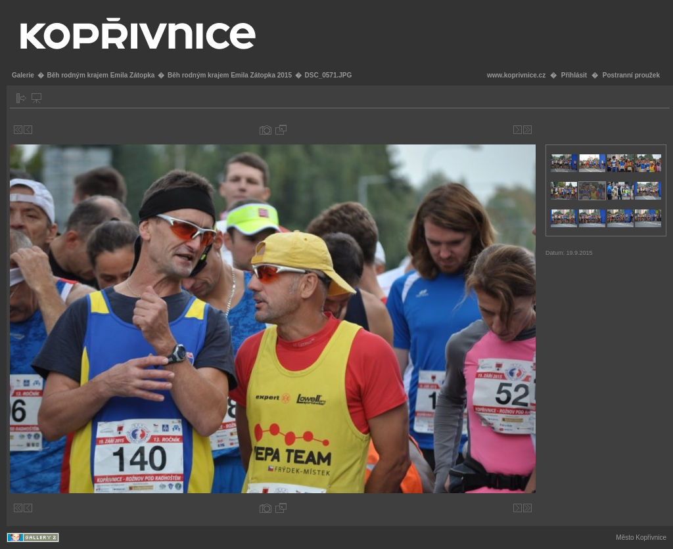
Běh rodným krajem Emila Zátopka (100, 75)
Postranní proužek (631, 75)
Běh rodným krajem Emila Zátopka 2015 (230, 75)
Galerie (23, 75)
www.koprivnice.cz (516, 75)
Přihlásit (574, 75)
